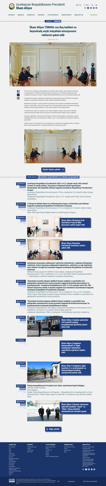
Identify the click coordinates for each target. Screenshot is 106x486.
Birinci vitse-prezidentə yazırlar (52, 456)
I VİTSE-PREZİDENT (52, 15)
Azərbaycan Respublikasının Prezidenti (40, 4)
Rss (96, 8)
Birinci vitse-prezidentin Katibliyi (50, 447)
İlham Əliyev (24, 8)
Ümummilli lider (12, 447)
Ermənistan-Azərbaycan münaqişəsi (14, 459)
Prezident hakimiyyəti (31, 447)
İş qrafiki (29, 448)
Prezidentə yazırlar (86, 448)
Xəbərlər (47, 451)
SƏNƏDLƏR (20, 15)
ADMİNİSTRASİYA (66, 15)
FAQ (58, 481)
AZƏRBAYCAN (31, 15)
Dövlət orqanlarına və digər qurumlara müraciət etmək (88, 459)
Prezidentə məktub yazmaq (88, 447)
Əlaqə (65, 452)
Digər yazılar (54, 429)
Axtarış (95, 15)
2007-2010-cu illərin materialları (90, 481)
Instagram (85, 8)
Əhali (10, 452)
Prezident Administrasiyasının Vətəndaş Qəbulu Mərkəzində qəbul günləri (89, 454)
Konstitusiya (11, 453)
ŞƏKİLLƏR (75, 177)
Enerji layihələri (12, 466)
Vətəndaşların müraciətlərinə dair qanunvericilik (89, 451)
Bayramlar (11, 456)
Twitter (94, 8)
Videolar (47, 455)
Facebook (91, 8)
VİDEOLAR (64, 177)
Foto (80, 5)
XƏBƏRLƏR (11, 15)
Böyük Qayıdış (12, 463)
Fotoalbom (11, 473)
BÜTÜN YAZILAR (32, 177)
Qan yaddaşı (11, 464)
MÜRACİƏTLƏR (78, 15)
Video (87, 5)
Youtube (88, 8)
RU (92, 5)
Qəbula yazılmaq (86, 457)
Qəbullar (57, 21)
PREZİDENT (41, 15)
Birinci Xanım (30, 452)
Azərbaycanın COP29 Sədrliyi (15, 471)
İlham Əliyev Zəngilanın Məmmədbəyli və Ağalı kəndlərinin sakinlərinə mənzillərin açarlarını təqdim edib (73, 348)
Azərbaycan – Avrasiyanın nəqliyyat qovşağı (14, 469)
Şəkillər (47, 453)
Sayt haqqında (71, 481)
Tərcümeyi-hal (30, 450)
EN (96, 5)
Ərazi (10, 450)
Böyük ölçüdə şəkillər (52, 169)
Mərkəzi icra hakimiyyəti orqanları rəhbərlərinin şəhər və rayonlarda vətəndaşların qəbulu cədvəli (89, 464)
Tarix (10, 448)
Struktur (65, 448)
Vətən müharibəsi (12, 461)
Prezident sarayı (67, 450)
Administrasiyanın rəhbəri (69, 447)
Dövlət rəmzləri (12, 455)
